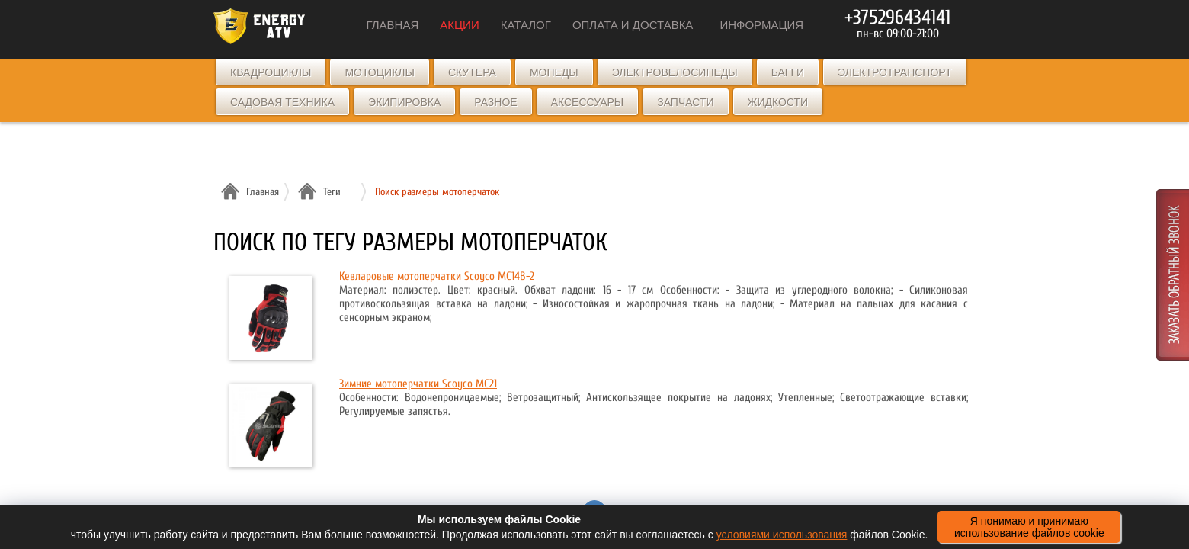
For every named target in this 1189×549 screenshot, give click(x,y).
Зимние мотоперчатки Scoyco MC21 (418, 383)
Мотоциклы (380, 72)
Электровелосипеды (675, 72)
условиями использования (782, 534)
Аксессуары (587, 102)
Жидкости (778, 102)
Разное (495, 102)
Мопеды (554, 72)
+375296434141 (897, 17)
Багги (787, 72)
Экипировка (404, 102)
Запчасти (685, 102)
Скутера (472, 72)
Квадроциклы (270, 72)
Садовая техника (282, 102)
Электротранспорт (894, 72)
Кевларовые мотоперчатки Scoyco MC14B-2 (436, 276)
